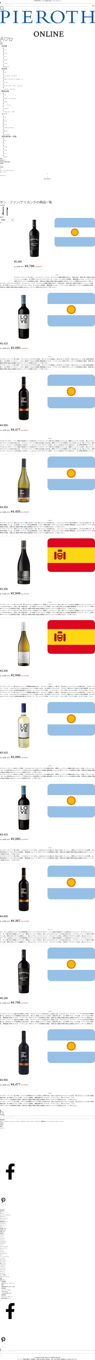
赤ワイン (2, 1211)
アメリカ (2, 1240)
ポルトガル (3, 1260)
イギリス (2, 1266)
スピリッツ (3, 1225)
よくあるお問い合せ (6, 1293)
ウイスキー (3, 1223)
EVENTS (2, 160)
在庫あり (57, 274)
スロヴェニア (3, 1253)
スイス (1, 1250)
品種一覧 (2, 1231)
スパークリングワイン (5, 1215)
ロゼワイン (3, 1216)
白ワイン (2, 1213)
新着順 (3, 220)
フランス (2, 1235)
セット (1, 1226)
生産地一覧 (3, 1228)
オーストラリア (4, 1246)
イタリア (2, 1238)
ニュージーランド (4, 1256)
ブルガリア (3, 1265)
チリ (1, 1255)
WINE (1, 44)
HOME (1, 163)
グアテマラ (3, 1270)
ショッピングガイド (6, 1290)
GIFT (1, 158)
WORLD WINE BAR (5, 162)
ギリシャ (2, 1271)
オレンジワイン (4, 1218)
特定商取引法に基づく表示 (8, 1286)
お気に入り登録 (22, 271)
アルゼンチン (3, 1241)
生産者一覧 (3, 1230)
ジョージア (3, 1268)
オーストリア (3, 1248)
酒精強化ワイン (4, 1221)
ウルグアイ (3, 1243)
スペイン (2, 1251)
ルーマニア (3, 1261)
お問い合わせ (4, 1291)
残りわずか (50, 929)
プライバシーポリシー (7, 1296)
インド (1, 1245)
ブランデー (3, 1220)
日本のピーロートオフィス (8, 1283)
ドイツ (1, 1236)
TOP (1, 42)
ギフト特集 (3, 1275)
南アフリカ (3, 1263)
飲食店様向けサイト (6, 1298)
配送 (2, 1285)
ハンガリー (3, 1258)
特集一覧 (2, 1280)
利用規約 (3, 1288)
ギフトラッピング (4, 1276)
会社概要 (3, 1281)
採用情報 (3, 1295)
